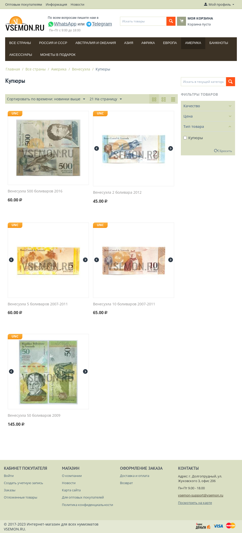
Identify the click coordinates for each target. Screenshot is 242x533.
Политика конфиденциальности (87, 504)
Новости (77, 4)
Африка (148, 43)
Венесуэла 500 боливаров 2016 (35, 191)
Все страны (20, 43)
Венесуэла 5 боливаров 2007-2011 (38, 304)
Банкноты (218, 43)
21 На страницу (106, 99)
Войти (9, 475)
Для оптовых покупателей (83, 497)
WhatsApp (62, 23)
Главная (13, 69)
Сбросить (225, 151)
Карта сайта (71, 490)
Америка (193, 43)
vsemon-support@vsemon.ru (200, 495)
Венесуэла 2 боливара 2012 (117, 192)
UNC (15, 113)
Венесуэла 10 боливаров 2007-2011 (124, 304)
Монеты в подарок (58, 55)
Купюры (193, 137)
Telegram (99, 23)
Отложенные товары (20, 497)
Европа (170, 43)
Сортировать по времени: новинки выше (46, 99)
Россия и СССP (53, 43)
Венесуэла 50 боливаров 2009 (34, 415)
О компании (72, 475)
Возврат (126, 483)
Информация (56, 4)
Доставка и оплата (134, 475)
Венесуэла (81, 69)
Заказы (9, 490)
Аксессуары (20, 55)
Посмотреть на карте (195, 502)
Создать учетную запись (23, 483)
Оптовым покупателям (23, 4)
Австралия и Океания (96, 43)
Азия (128, 43)
